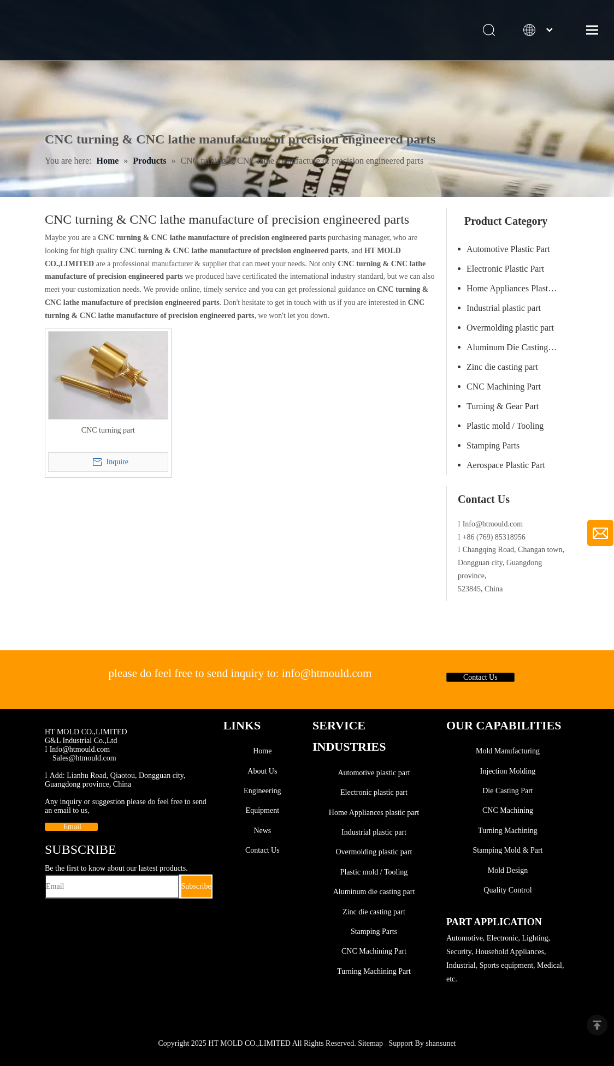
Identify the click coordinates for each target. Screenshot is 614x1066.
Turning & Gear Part (503, 406)
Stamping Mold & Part (508, 850)
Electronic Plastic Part (505, 268)
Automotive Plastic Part (508, 249)
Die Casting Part (507, 791)
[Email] (112, 887)
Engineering (262, 791)
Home (262, 751)
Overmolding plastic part (510, 327)
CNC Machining (507, 811)
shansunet (441, 1043)
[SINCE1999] (68, 721)
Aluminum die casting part (374, 892)
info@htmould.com (327, 673)
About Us (262, 771)
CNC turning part (108, 430)
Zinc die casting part (502, 367)
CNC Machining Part (504, 386)
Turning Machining (508, 831)
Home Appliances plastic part (374, 813)
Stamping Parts (493, 445)
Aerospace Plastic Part (506, 465)
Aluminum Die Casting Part (515, 347)
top (597, 1025)
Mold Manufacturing (508, 751)
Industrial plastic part (504, 308)
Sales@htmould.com (84, 758)
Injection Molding (508, 771)
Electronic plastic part (374, 792)
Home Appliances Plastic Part (518, 288)
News (262, 831)
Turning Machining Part (374, 971)
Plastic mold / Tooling (505, 425)
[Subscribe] (196, 886)
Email (71, 827)
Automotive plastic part (374, 773)
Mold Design (508, 870)
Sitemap (370, 1043)
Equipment (262, 811)
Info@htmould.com (77, 749)
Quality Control (507, 890)
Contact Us (480, 677)
